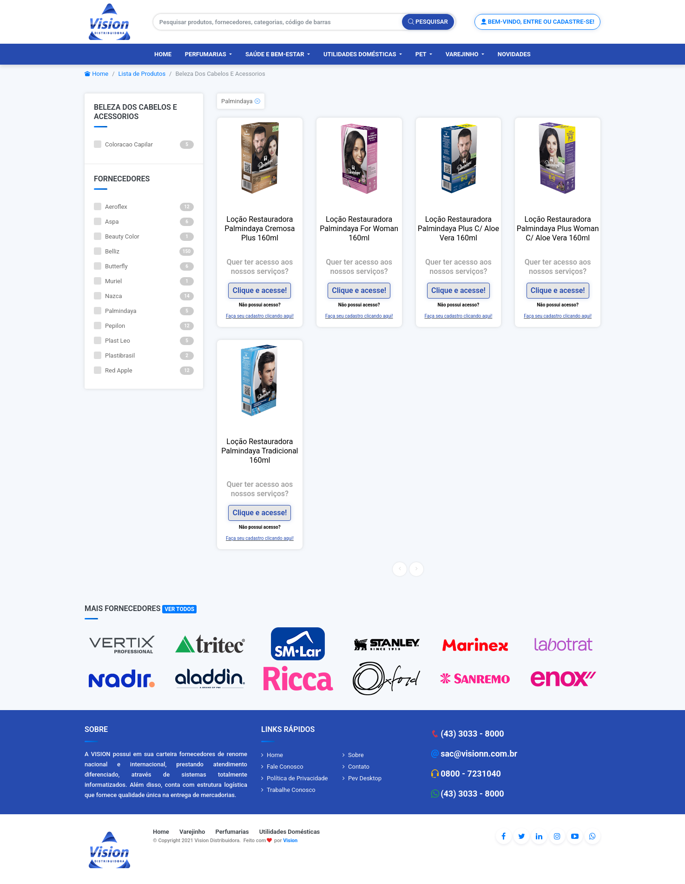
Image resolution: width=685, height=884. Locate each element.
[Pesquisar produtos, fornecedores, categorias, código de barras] (277, 22)
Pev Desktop (365, 778)
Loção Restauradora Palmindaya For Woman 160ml (359, 228)
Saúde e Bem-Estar (275, 54)
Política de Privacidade (297, 778)
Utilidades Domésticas (360, 54)
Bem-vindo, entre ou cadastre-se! (537, 21)
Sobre (356, 754)
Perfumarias (206, 54)
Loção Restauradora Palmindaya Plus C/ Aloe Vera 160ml (458, 228)
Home (162, 54)
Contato (358, 766)
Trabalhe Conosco (291, 789)
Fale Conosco (285, 766)
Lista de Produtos (142, 73)
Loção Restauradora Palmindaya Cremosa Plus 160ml (259, 228)
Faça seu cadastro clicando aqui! (260, 316)
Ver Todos (179, 609)
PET (421, 54)
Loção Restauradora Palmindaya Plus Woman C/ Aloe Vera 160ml (558, 228)
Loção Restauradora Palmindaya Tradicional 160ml (259, 451)
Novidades (514, 54)
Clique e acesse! (259, 290)
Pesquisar (428, 21)
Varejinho (463, 54)
